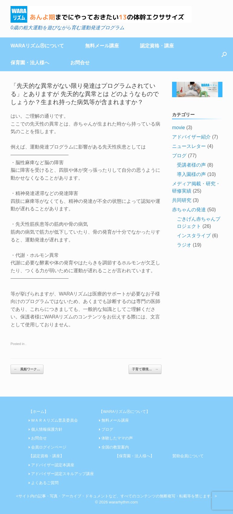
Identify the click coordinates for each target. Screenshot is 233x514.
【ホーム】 (38, 411)
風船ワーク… (27, 369)
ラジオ (184, 244)
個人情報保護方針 (46, 429)
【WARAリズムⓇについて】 (124, 411)
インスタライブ (194, 235)
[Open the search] (224, 54)
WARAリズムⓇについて (37, 45)
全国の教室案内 (115, 447)
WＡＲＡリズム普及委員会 (54, 420)
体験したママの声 (117, 438)
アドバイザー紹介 (191, 136)
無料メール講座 (102, 45)
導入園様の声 (191, 174)
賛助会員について (188, 456)
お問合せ (80, 62)
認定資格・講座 (157, 45)
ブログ (179, 155)
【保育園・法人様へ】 (134, 456)
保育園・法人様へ (30, 62)
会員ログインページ (48, 447)
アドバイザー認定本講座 (52, 465)
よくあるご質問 (45, 482)
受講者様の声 (191, 165)
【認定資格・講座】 (46, 456)
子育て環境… (145, 369)
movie (178, 127)
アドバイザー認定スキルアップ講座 (62, 473)
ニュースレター (189, 146)
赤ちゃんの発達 (189, 209)
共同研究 (181, 200)
